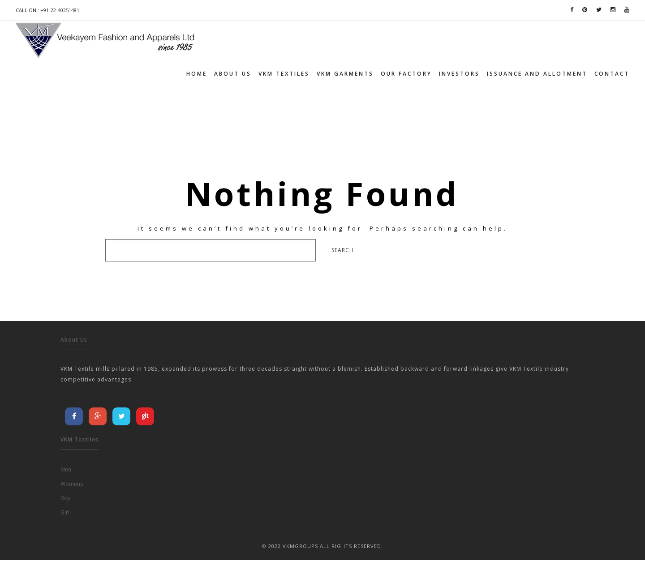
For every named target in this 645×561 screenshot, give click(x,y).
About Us (232, 73)
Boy (65, 499)
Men (65, 470)
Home (196, 73)
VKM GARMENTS (345, 73)
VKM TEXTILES (284, 73)
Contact (611, 73)
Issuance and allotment (537, 73)
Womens (71, 484)
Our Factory (406, 73)
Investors (459, 73)
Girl (64, 513)
